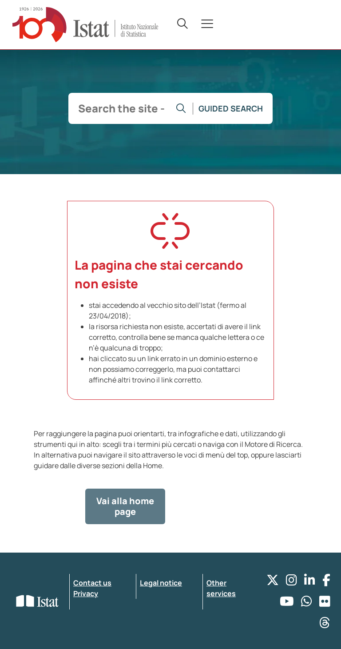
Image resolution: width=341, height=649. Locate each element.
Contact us (92, 583)
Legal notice (161, 583)
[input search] (121, 108)
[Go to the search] (181, 108)
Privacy (85, 593)
